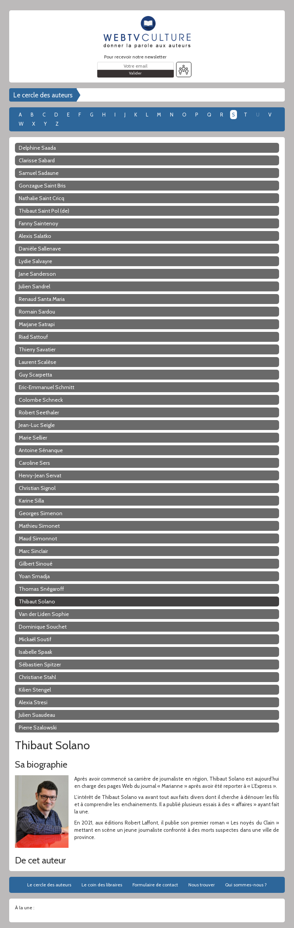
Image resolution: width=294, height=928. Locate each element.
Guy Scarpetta (35, 374)
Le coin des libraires (102, 885)
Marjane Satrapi (37, 324)
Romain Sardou (37, 311)
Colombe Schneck (41, 399)
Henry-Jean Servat (40, 475)
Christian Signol (37, 488)
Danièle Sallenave (40, 248)
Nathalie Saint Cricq (41, 198)
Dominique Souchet (43, 626)
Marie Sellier (33, 437)
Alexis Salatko (35, 236)
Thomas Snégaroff (41, 588)
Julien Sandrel (34, 286)
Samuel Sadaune (39, 173)
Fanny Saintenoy (38, 223)
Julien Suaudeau (37, 714)
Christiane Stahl (37, 677)
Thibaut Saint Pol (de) (44, 210)
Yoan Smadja (34, 576)
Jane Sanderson (37, 273)
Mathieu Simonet (39, 525)
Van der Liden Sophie (44, 614)
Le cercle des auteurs (43, 95)
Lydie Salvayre (35, 261)
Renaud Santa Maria (42, 299)
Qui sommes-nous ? (246, 885)
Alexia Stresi (33, 702)
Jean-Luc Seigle (37, 425)
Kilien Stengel (35, 689)
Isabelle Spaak (35, 651)
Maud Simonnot (38, 538)
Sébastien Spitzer (40, 664)
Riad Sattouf (33, 336)
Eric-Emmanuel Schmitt (46, 387)
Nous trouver (201, 885)
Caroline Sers (34, 462)
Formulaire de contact (155, 885)
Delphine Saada (37, 147)
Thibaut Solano (37, 601)
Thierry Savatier (37, 349)
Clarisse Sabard (37, 160)
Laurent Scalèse (37, 362)
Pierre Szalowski (38, 727)
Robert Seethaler (39, 412)
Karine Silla (31, 500)
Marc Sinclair (33, 551)
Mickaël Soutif (35, 639)
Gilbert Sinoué (35, 563)
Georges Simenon (40, 513)
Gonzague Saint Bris (42, 185)
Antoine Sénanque (41, 450)
